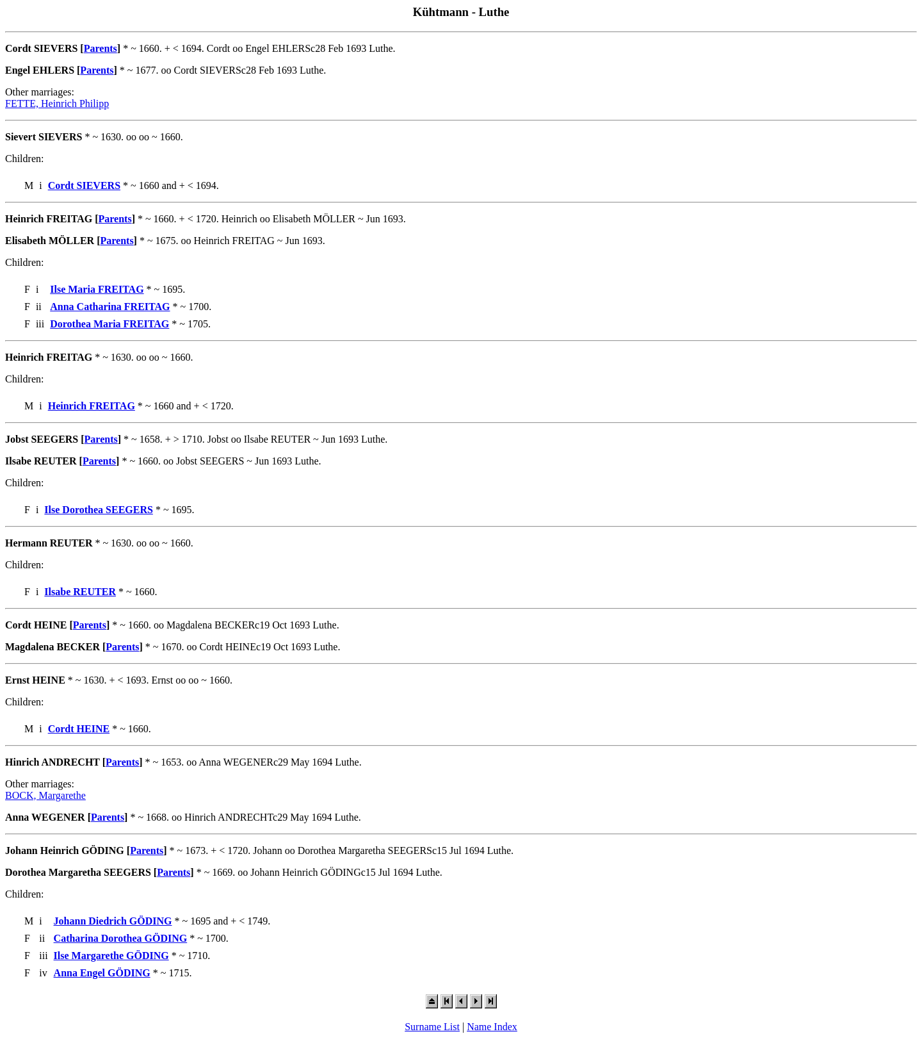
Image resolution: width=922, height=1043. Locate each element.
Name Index (492, 1026)
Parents (100, 48)
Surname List (432, 1026)
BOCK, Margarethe (45, 795)
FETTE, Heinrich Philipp (57, 103)
